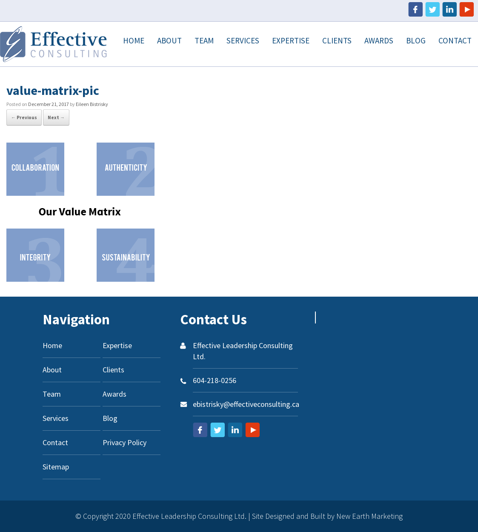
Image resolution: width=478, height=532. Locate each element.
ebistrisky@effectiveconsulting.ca (246, 404)
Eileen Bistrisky (92, 104)
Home (133, 40)
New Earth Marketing (369, 516)
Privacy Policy (124, 442)
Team (204, 40)
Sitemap (56, 467)
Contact (455, 40)
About (169, 40)
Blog (416, 40)
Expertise (290, 40)
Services (242, 40)
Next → (56, 117)
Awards (378, 40)
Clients (337, 40)
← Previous (24, 117)
